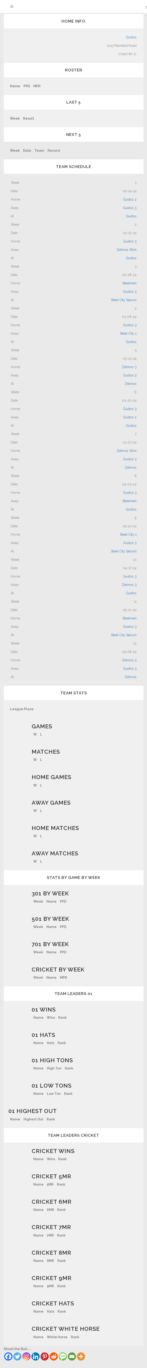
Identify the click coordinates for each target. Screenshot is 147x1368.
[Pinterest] (45, 1356)
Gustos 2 (130, 199)
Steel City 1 (128, 333)
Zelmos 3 (129, 367)
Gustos (131, 37)
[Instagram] (26, 1356)
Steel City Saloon (124, 300)
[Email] (72, 1356)
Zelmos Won (126, 250)
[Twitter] (17, 1356)
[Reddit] (54, 1356)
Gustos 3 (130, 208)
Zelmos (131, 384)
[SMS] (63, 1356)
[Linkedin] (35, 1356)
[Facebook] (8, 1356)
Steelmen (129, 283)
